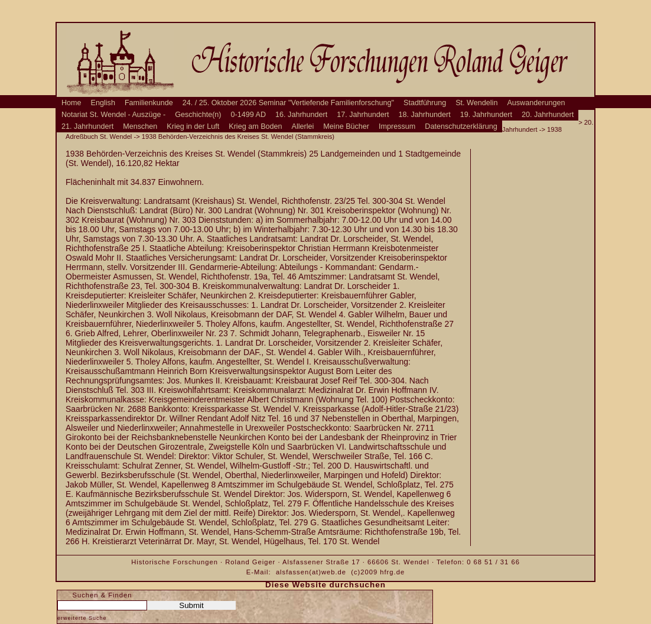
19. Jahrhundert (486, 114)
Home (71, 103)
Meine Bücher (346, 126)
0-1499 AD (248, 114)
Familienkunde (149, 103)
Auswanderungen (536, 103)
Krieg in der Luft (193, 126)
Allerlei (303, 126)
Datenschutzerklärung (461, 126)
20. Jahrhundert (548, 114)
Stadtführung (424, 103)
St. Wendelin (476, 103)
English (103, 103)
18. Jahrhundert (425, 114)
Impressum (397, 126)
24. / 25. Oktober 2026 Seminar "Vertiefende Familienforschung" (288, 103)
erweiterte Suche (82, 618)
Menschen (140, 126)
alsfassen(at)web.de (311, 572)
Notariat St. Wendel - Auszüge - (113, 114)
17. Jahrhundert (363, 114)
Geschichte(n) (198, 114)
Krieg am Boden (255, 126)
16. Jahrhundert (301, 114)
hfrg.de (392, 572)
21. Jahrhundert (87, 126)
